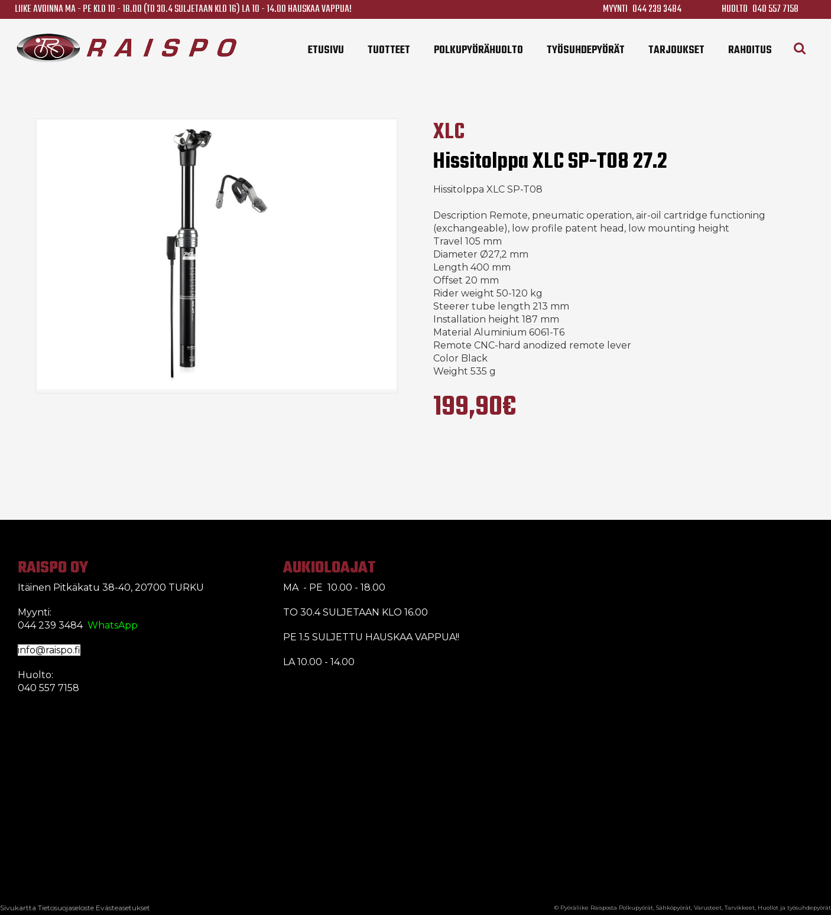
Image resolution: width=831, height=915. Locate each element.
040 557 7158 (775, 9)
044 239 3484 (656, 9)
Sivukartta (18, 907)
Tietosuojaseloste (66, 907)
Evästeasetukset (123, 907)
